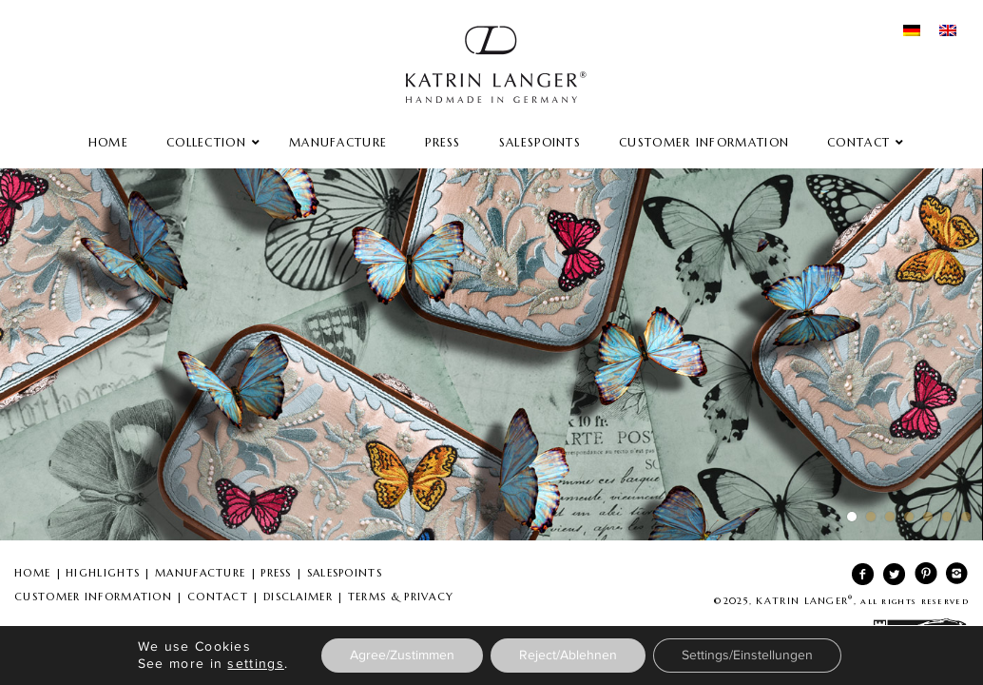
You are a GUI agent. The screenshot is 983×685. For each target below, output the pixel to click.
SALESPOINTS (344, 572)
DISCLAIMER (298, 596)
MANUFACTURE (200, 572)
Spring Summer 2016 (491, 354)
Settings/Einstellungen (747, 655)
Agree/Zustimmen (402, 655)
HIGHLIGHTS (103, 572)
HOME (32, 572)
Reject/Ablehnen (568, 655)
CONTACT (217, 596)
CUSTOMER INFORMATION (93, 596)
